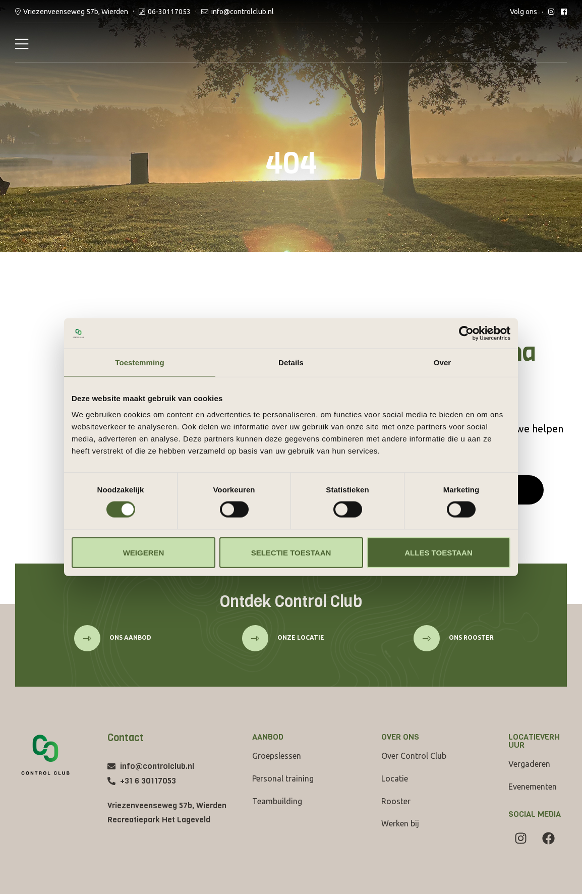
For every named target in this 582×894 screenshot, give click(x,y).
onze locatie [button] (300, 637)
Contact (125, 738)
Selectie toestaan (291, 552)
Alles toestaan (438, 552)
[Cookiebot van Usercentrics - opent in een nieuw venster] (466, 333)
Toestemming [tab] (139, 362)
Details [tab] (291, 362)
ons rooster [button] (470, 637)
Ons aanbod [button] (129, 637)
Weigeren (143, 552)
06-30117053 (169, 12)
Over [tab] (442, 362)
